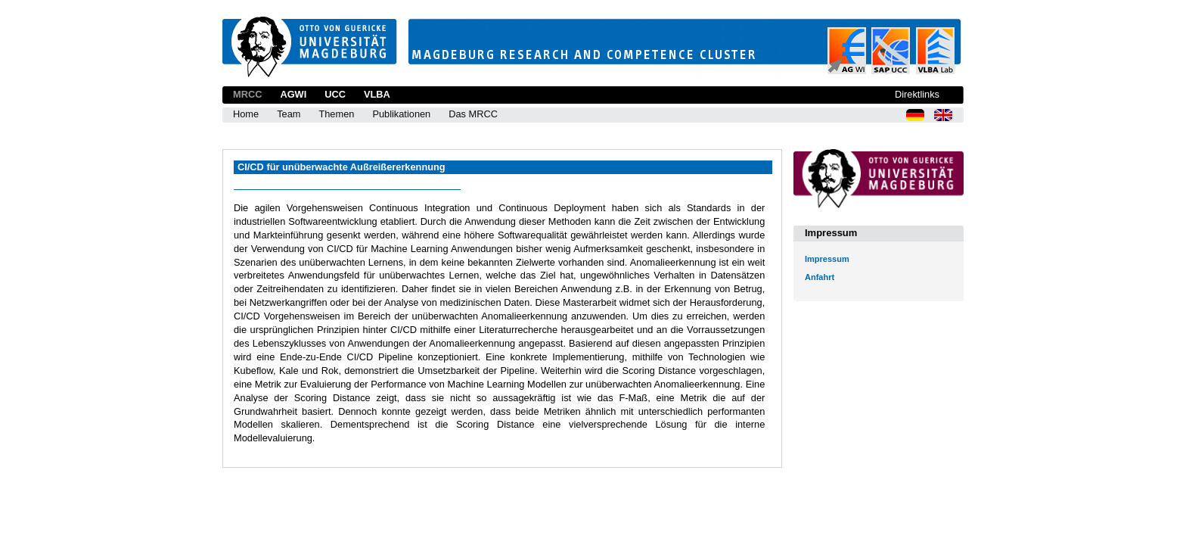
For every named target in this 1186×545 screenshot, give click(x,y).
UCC (335, 94)
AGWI (293, 94)
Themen (336, 114)
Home (246, 114)
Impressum (827, 258)
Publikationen (401, 114)
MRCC (247, 94)
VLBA (377, 94)
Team (288, 114)
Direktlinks (917, 94)
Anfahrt (819, 277)
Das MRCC (473, 114)
